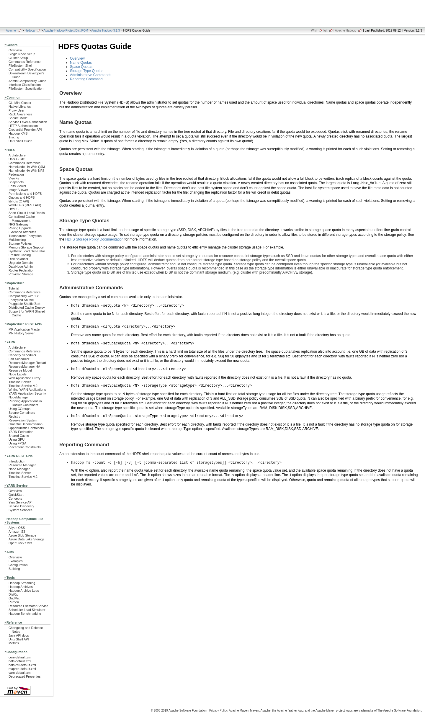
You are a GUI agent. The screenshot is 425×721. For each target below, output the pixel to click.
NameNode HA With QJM (27, 167)
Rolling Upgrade (20, 228)
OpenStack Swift (20, 543)
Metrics (14, 643)
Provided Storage (21, 274)
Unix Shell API (19, 639)
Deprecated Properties (24, 676)
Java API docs (19, 635)
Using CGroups (19, 409)
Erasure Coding (20, 255)
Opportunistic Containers (26, 428)
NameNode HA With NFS (27, 170)
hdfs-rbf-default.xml (22, 665)
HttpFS (14, 209)
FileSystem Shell (20, 65)
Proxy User (16, 110)
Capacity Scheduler (22, 355)
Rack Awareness (20, 114)
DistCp (13, 594)
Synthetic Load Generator (27, 251)
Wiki (314, 30)
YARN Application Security (27, 393)
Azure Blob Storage (22, 535)
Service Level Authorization (28, 122)
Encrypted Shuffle (21, 300)
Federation (16, 174)
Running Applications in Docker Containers (25, 403)
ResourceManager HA (24, 366)
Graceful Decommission (25, 424)
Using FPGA (17, 443)
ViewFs (14, 178)
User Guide (17, 159)
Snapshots (16, 182)
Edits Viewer (17, 186)
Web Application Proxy (24, 378)
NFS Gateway (18, 224)
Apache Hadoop (345, 30)
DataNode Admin (21, 266)
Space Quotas (81, 67)
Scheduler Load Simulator (27, 610)
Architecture (17, 155)
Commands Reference (24, 61)
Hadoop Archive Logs (24, 590)
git (326, 30)
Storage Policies (20, 243)
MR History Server (22, 333)
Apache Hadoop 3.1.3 (105, 30)
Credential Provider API (25, 129)
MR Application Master (24, 329)
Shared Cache (19, 435)
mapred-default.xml (22, 669)
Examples (16, 561)
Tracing (14, 137)
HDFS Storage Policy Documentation (94, 239)
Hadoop (29, 30)
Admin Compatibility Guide (27, 81)
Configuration (18, 565)
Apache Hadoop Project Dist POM (65, 30)
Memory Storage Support (26, 247)
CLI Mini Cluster (20, 102)
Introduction (17, 461)
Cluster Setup (18, 58)
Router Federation (21, 270)
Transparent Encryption (25, 236)
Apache (11, 30)
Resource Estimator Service (28, 606)
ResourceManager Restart (27, 362)
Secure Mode (18, 118)
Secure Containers (22, 412)
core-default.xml (20, 657)
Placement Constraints (25, 447)
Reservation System (23, 420)
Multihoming (17, 239)
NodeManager (19, 397)
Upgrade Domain (21, 262)
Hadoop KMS (18, 133)
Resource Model (20, 370)
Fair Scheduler (19, 359)
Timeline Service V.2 (23, 386)
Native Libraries (20, 106)
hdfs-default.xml (20, 661)
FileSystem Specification (26, 88)
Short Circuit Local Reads (27, 213)
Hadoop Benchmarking (25, 613)
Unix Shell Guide (20, 141)
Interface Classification (25, 84)
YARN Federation (21, 432)
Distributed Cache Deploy (27, 307)
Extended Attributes (22, 232)
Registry (14, 416)
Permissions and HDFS (25, 193)
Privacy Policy (218, 710)
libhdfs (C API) (19, 201)
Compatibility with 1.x (24, 296)
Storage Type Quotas (86, 71)
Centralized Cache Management (22, 218)
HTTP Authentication (23, 125)
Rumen (14, 602)
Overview (15, 50)
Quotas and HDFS (22, 197)
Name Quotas (81, 63)
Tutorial (14, 288)
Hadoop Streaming (22, 583)
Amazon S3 (17, 531)
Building (14, 568)
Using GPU (16, 439)
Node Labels (18, 374)
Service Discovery (21, 506)
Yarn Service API (20, 502)
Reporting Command (86, 79)
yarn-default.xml (20, 672)
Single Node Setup (22, 54)
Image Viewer (18, 190)
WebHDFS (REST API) (25, 205)
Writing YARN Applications (27, 389)
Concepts (15, 498)
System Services (20, 510)
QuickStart (16, 494)
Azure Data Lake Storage (27, 539)
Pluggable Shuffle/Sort (24, 303)
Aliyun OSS (17, 527)
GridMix (14, 598)
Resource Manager (22, 465)
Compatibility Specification (27, 69)
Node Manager (19, 469)
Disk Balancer (18, 259)
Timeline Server (20, 382)
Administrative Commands (90, 75)
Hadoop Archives (21, 586)
